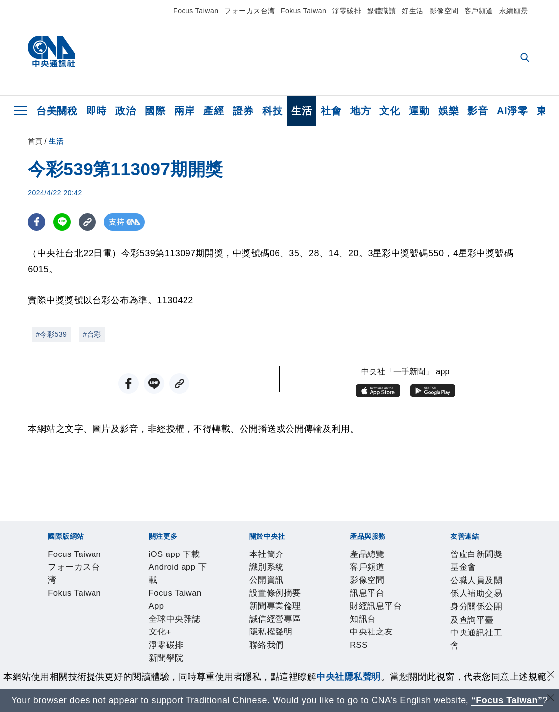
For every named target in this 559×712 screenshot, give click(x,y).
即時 (96, 110)
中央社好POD (468, 583)
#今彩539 (51, 334)
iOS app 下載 (55, 583)
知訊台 (244, 636)
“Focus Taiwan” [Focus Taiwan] (507, 700)
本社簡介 (46, 610)
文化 (389, 110)
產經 (213, 110)
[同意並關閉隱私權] (550, 675)
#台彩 (92, 334)
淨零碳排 (346, 10)
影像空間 (444, 10)
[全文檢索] (525, 58)
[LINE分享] (62, 222)
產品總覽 (46, 636)
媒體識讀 (381, 10)
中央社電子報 (412, 583)
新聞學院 (366, 583)
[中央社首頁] (51, 54)
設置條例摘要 (165, 610)
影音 (477, 110)
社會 (331, 110)
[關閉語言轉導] (550, 699)
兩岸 (184, 110)
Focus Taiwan (195, 10)
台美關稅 (56, 110)
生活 (301, 110)
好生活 (413, 10)
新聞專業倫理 (221, 610)
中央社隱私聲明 (348, 677)
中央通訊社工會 (354, 663)
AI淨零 (512, 110)
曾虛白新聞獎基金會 (69, 663)
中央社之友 (281, 636)
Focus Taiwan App (193, 583)
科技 (272, 110)
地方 (360, 110)
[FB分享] (36, 222)
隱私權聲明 (327, 610)
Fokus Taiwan (303, 10)
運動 (419, 110)
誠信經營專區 (276, 610)
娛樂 (448, 110)
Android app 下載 (119, 583)
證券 (243, 110)
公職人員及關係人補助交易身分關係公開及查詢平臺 (217, 663)
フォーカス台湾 (249, 10)
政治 (125, 110)
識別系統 (83, 610)
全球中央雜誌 (259, 583)
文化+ (299, 583)
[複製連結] (87, 222)
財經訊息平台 (202, 636)
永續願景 (513, 10)
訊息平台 (156, 636)
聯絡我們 (368, 610)
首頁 (35, 141)
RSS (313, 636)
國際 (155, 110)
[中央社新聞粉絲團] (31, 529)
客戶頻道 (479, 10)
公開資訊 (119, 610)
